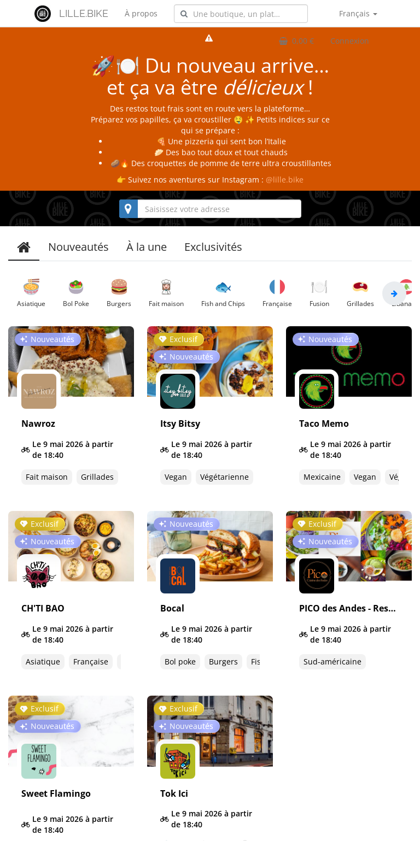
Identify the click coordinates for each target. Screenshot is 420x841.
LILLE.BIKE (83, 13)
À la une (146, 246)
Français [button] (358, 13)
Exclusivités (213, 246)
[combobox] (241, 13)
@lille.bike (285, 179)
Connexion (349, 41)
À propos (141, 13)
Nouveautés (78, 246)
